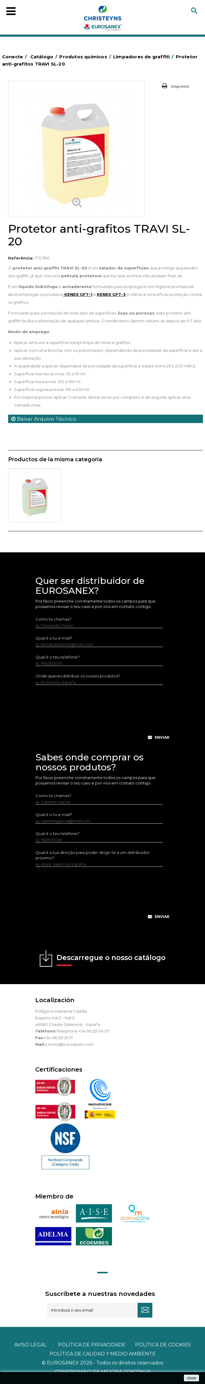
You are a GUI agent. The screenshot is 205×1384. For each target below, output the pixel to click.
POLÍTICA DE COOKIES (163, 1345)
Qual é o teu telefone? (57, 657)
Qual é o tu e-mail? (54, 638)
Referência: (20, 258)
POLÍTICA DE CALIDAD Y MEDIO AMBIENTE (103, 1354)
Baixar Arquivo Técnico (43, 419)
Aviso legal (30, 1345)
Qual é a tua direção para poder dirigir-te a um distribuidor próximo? (93, 855)
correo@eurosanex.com (69, 1044)
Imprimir (180, 86)
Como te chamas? (53, 619)
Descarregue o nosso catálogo (111, 959)
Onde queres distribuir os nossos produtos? (78, 676)
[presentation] (102, 717)
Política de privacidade (92, 1345)
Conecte (15, 57)
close (192, 1378)
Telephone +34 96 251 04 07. (83, 1031)
